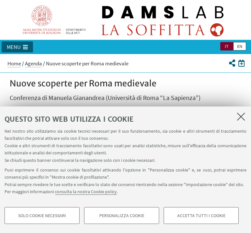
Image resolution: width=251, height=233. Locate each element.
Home (14, 63)
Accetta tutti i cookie (201, 215)
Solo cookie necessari (42, 215)
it (227, 46)
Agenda (33, 63)
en (239, 46)
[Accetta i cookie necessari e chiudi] (241, 116)
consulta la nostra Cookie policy (86, 191)
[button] (17, 46)
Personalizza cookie (121, 215)
